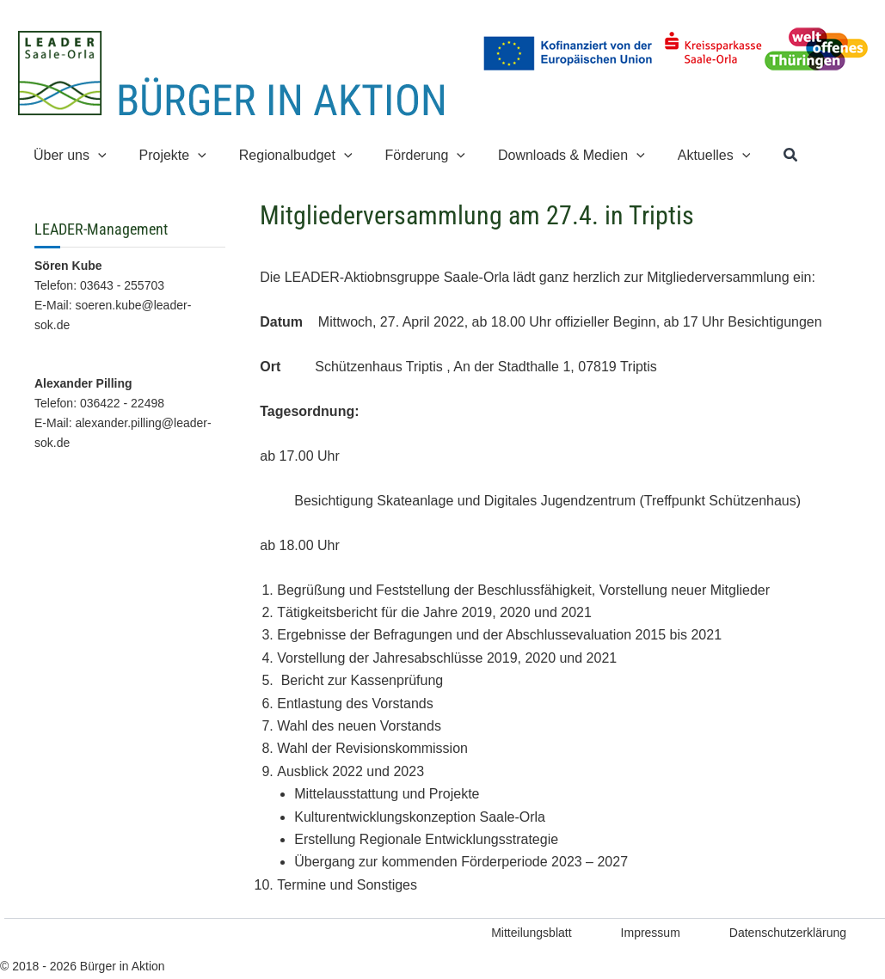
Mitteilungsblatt (531, 932)
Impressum (650, 932)
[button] (95, 155)
